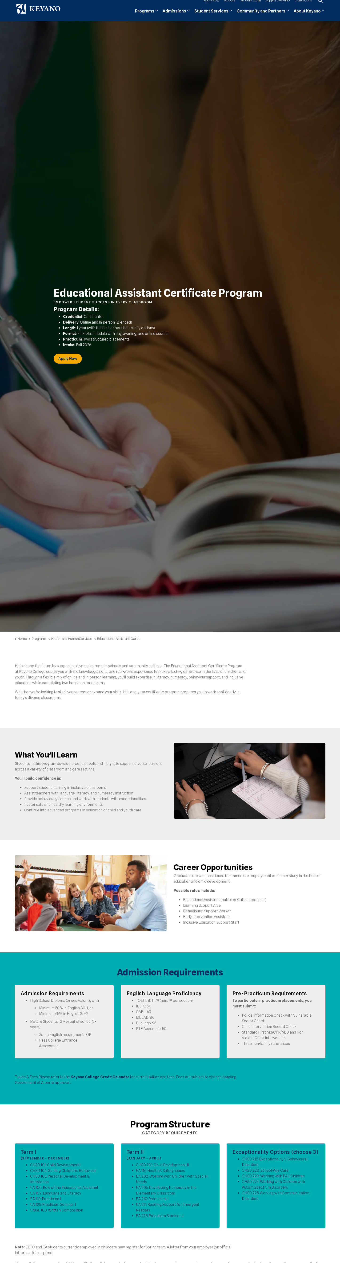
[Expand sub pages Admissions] (188, 16)
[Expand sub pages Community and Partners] (287, 16)
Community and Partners (261, 15)
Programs (144, 15)
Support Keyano (278, 5)
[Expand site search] (320, 5)
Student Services (211, 15)
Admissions (174, 15)
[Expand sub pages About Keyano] (323, 16)
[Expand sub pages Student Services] (230, 16)
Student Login (250, 5)
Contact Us (303, 5)
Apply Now (211, 5)
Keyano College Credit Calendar (100, 1077)
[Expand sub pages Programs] (156, 16)
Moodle (230, 5)
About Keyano (307, 15)
